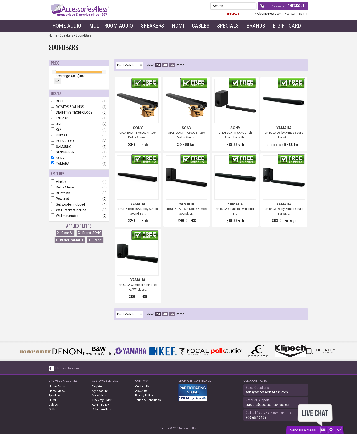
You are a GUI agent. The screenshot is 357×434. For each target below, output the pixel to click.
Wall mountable (79, 215)
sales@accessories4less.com (267, 392)
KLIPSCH (79, 135)
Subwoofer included (79, 204)
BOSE (79, 101)
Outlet (52, 409)
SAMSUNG (79, 146)
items (277, 6)
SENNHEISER (79, 152)
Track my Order (101, 400)
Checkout (296, 6)
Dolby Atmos (79, 187)
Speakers (152, 26)
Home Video (57, 391)
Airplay (79, 181)
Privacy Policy (144, 395)
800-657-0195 (256, 417)
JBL (79, 124)
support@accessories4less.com (268, 404)
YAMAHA (79, 163)
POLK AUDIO (79, 141)
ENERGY (79, 118)
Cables (200, 26)
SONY (79, 158)
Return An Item (101, 409)
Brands (256, 26)
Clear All (65, 233)
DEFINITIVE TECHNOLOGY (79, 112)
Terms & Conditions (148, 400)
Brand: (95, 240)
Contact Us (142, 386)
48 (165, 65)
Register (290, 13)
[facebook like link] (51, 368)
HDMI (178, 26)
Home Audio (66, 26)
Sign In (303, 13)
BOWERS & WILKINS (79, 107)
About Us (141, 391)
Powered (79, 198)
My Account (100, 391)
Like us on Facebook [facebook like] (67, 368)
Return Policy (100, 404)
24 (158, 65)
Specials (228, 26)
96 (172, 65)
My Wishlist (99, 395)
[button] (253, 6)
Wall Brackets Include (79, 210)
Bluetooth (79, 193)
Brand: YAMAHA (70, 240)
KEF (79, 129)
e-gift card (287, 26)
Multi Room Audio (111, 26)
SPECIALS (233, 13)
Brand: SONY (89, 233)
